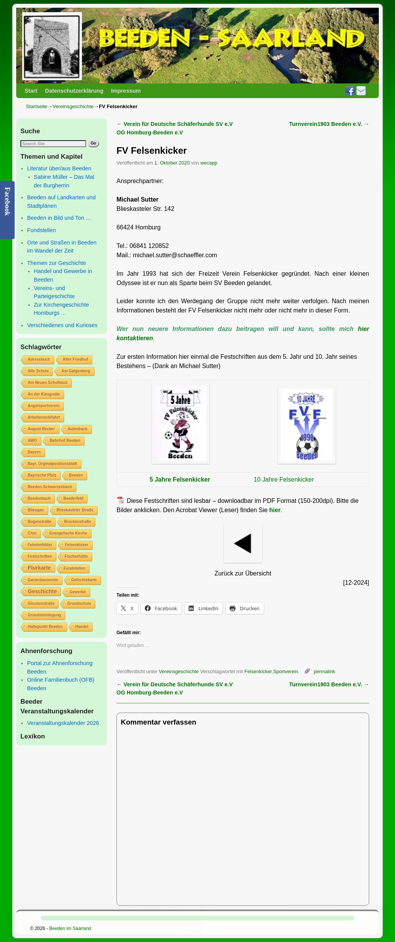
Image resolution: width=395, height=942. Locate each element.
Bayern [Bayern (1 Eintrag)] (34, 452)
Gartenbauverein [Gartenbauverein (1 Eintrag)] (43, 580)
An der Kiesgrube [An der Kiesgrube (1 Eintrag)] (44, 394)
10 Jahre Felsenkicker (284, 479)
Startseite (36, 106)
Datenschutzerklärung (74, 91)
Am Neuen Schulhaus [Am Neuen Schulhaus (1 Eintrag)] (48, 382)
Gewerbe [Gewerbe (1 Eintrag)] (77, 592)
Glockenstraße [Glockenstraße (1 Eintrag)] (41, 603)
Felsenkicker (258, 671)
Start (31, 91)
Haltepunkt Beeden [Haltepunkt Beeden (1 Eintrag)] (45, 627)
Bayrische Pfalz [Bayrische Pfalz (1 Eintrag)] (42, 475)
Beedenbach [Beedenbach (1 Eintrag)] (39, 498)
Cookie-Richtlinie (194, 931)
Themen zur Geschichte (56, 263)
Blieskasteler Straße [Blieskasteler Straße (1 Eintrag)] (75, 510)
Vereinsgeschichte (73, 106)
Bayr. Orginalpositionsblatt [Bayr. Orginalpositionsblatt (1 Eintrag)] (52, 464)
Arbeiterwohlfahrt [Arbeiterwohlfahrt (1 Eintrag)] (44, 417)
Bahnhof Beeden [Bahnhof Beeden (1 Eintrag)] (65, 440)
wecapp (208, 163)
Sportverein (285, 671)
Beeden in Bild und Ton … (59, 218)
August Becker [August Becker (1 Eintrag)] (41, 429)
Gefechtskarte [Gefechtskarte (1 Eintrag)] (84, 580)
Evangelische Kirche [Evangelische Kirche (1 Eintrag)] (68, 533)
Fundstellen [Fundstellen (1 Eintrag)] (74, 568)
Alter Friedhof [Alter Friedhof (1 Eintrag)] (75, 359)
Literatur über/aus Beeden (59, 168)
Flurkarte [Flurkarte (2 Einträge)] (39, 568)
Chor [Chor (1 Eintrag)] (32, 533)
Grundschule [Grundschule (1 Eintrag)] (79, 603)
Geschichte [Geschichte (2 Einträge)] (42, 591)
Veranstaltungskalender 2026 (63, 723)
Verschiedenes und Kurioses (62, 325)
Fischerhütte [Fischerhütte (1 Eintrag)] (76, 556)
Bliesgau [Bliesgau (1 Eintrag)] (36, 510)
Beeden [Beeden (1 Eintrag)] (76, 475)
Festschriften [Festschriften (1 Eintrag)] (40, 556)
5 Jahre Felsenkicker (181, 479)
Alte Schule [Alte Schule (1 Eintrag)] (38, 371)
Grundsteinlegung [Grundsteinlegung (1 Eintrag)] (44, 615)
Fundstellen (41, 230)
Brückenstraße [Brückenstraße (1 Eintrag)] (77, 521)
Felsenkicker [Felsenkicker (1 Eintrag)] (76, 545)
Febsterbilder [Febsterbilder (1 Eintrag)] (40, 545)
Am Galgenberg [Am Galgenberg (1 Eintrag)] (75, 371)
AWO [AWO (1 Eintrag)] (32, 440)
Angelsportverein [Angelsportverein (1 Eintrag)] (43, 406)
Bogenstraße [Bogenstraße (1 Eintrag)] (39, 521)
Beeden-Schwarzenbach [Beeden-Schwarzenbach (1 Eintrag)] (50, 487)
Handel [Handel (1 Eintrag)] (82, 627)
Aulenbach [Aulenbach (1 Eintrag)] (78, 429)
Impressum (126, 91)
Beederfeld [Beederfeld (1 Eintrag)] (73, 498)
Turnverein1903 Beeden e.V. (329, 124)
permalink (324, 671)
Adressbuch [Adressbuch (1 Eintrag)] (39, 359)
